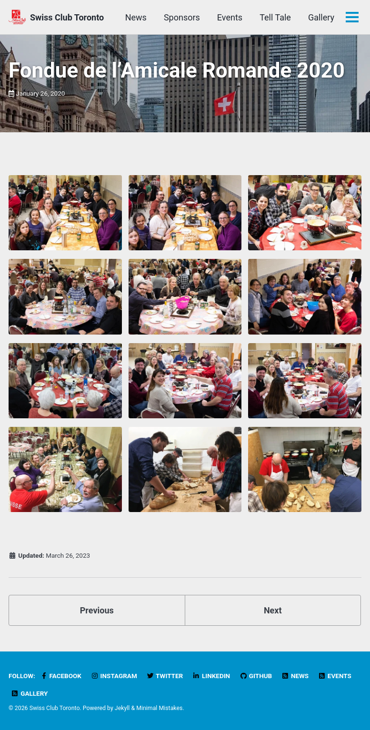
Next (273, 610)
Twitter (164, 676)
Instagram (113, 676)
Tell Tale (275, 17)
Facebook (60, 676)
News (136, 17)
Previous (97, 610)
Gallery (321, 17)
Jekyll (122, 708)
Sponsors (182, 17)
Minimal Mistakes (159, 708)
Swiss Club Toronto (67, 17)
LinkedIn (211, 676)
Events (229, 17)
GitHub (256, 676)
